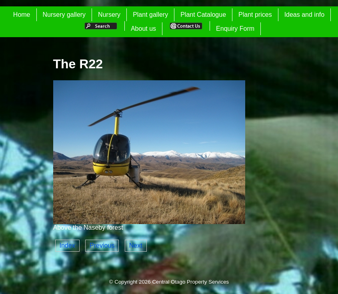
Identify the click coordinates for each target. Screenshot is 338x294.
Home (21, 14)
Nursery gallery (64, 14)
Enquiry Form (235, 28)
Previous (102, 245)
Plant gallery (150, 14)
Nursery (109, 14)
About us (143, 28)
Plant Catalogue (203, 14)
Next (135, 245)
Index (67, 245)
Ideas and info (304, 14)
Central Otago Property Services (190, 282)
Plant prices (255, 14)
